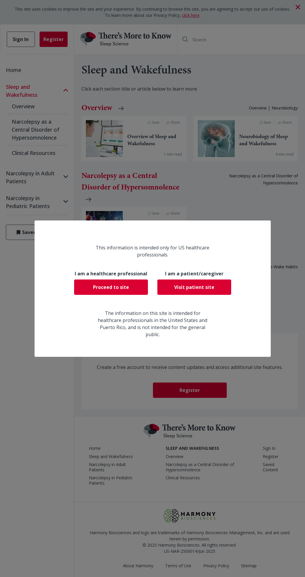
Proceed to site (111, 287)
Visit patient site (194, 287)
